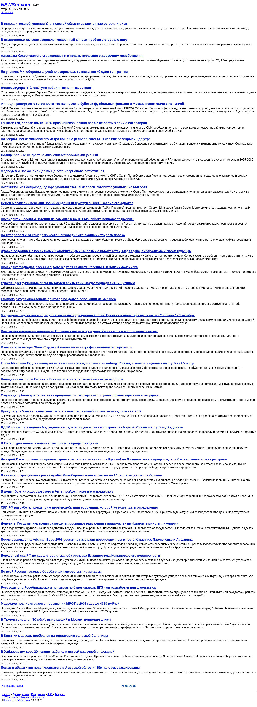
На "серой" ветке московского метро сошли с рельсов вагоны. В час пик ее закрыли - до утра (76, 139)
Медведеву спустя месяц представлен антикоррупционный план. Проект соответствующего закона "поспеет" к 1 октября (98, 315)
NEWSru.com (15, 4)
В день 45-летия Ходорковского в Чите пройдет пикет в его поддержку (57, 491)
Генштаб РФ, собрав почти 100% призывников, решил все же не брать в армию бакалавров (74, 123)
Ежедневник (38, 694)
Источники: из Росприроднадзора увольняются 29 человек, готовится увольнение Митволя (74, 187)
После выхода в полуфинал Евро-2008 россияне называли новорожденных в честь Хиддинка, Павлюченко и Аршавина (97, 539)
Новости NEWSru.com (17, 700)
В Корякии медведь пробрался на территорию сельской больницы (54, 635)
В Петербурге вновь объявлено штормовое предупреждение (49, 443)
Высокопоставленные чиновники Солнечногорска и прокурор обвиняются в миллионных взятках (79, 331)
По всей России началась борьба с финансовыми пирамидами (51, 571)
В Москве (24, 697)
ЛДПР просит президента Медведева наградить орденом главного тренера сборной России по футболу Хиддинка (92, 427)
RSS (50, 694)
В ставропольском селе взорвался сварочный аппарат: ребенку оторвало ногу (64, 39)
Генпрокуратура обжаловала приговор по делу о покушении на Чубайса (58, 299)
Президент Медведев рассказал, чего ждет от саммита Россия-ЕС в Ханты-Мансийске (69, 267)
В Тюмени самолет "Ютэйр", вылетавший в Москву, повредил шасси (56, 619)
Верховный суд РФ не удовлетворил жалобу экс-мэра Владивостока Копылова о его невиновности (80, 555)
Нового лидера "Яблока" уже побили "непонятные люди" (47, 88)
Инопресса (38, 697)
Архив (25, 694)
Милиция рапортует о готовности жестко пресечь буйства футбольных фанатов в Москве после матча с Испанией (92, 104)
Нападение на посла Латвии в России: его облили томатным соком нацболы (62, 379)
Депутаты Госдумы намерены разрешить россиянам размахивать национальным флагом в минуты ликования (89, 523)
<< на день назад (12, 685)
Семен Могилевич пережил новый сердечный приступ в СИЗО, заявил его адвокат (67, 203)
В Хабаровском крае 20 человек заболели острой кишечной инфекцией (57, 651)
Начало (6, 694)
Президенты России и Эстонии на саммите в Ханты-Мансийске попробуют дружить (67, 219)
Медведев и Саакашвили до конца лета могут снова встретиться (52, 171)
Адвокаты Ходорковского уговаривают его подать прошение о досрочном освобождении (72, 55)
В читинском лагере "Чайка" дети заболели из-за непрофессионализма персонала (66, 347)
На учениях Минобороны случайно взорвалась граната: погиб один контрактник (65, 72)
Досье (16, 694)
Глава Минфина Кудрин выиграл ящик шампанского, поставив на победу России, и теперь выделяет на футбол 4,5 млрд (97, 363)
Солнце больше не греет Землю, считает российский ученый (49, 155)
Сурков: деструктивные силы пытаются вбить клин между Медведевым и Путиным (68, 283)
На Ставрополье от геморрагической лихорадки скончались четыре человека (63, 235)
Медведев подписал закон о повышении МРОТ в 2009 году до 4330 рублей (60, 603)
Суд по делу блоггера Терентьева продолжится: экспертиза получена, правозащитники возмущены (80, 395)
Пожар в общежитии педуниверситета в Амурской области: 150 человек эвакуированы (70, 667)
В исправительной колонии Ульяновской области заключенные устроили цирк (64, 23)
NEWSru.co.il (9, 697)
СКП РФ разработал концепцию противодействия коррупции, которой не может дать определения (79, 507)
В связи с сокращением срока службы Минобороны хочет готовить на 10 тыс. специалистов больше (81, 475)
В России (7, 12)
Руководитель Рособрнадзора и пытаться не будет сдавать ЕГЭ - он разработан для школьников (78, 587)
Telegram (60, 694)
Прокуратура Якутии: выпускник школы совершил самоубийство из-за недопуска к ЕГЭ (71, 411)
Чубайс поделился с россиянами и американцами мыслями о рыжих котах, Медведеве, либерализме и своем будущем (96, 251)
